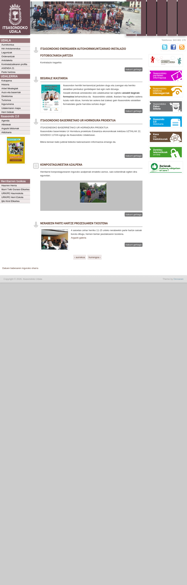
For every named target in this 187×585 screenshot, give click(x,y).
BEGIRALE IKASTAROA (54, 78)
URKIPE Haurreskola (12, 193)
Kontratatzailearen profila (14, 64)
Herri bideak (7, 112)
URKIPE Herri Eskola (12, 197)
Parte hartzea (8, 72)
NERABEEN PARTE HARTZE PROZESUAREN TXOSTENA (74, 223)
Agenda (5, 120)
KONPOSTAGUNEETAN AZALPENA (61, 165)
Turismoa (6, 100)
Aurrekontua (7, 44)
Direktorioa (7, 96)
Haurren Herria (9, 185)
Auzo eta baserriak (11, 92)
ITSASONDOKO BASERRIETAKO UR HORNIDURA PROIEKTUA (78, 120)
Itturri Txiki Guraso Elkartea (15, 189)
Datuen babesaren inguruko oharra (20, 268)
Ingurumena (7, 104)
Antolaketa (6, 60)
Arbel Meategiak (9, 88)
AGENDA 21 (7, 68)
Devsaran (178, 279)
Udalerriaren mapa (11, 108)
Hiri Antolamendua (10, 48)
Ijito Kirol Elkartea (10, 201)
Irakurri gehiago (134, 69)
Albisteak (6, 124)
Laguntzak (6, 52)
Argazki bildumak (10, 128)
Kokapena (6, 80)
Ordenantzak (8, 56)
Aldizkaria (6, 132)
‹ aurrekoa (79, 257)
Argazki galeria (79, 237)
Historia (5, 84)
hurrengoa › (94, 257)
